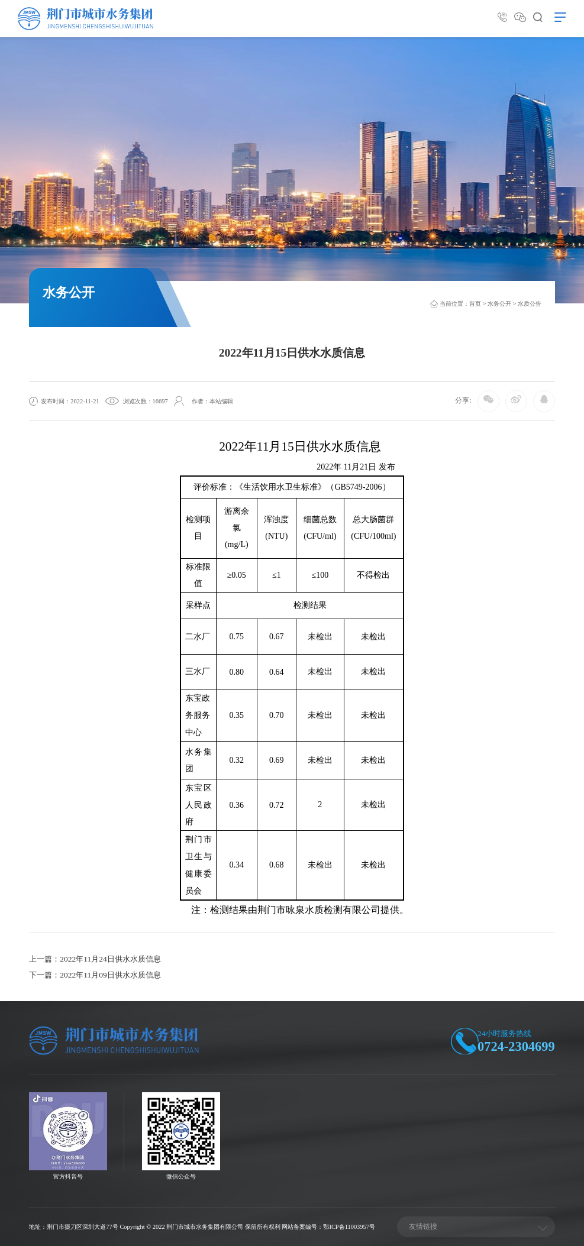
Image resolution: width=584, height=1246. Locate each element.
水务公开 (499, 303)
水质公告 (529, 303)
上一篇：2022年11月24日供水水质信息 (94, 959)
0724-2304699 (516, 1046)
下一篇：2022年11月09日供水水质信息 (94, 975)
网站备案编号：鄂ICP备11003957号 (328, 1227)
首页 (475, 303)
